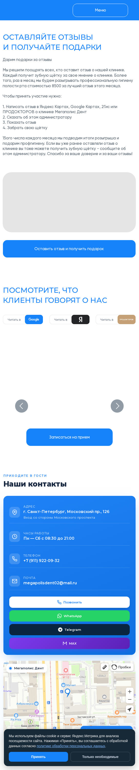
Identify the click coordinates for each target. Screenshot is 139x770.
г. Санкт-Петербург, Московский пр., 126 (66, 511)
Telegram (69, 629)
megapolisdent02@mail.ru (50, 583)
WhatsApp (69, 616)
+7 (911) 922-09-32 (41, 560)
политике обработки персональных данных (71, 746)
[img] (69, 202)
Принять (38, 757)
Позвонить (69, 602)
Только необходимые (100, 757)
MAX (70, 643)
